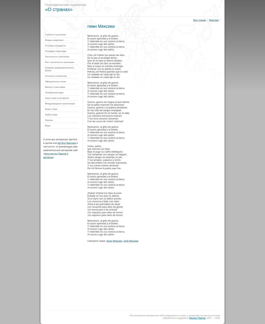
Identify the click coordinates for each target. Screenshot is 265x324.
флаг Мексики (114, 241)
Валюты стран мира (55, 87)
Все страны (199, 20)
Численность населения (57, 56)
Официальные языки (55, 81)
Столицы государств (55, 45)
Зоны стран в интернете (57, 98)
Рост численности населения (59, 62)
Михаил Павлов (197, 318)
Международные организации (60, 103)
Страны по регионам (55, 34)
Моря (47, 125)
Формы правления (54, 40)
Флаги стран (51, 109)
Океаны (49, 120)
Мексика (214, 20)
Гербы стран (51, 114)
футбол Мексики (67, 143)
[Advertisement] (157, 8)
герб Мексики (130, 241)
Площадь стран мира (55, 51)
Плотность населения (56, 76)
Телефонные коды (54, 92)
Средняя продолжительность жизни (59, 69)
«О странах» (59, 9)
